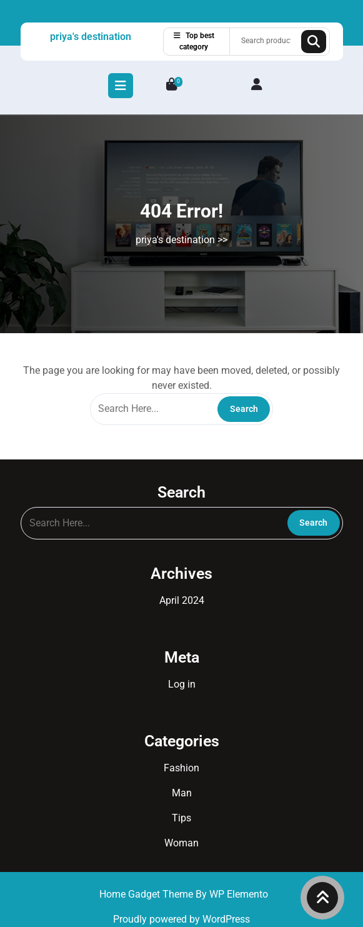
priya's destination (90, 37)
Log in (182, 684)
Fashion (181, 768)
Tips (181, 818)
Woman (181, 843)
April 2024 (181, 600)
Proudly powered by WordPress (181, 919)
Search (313, 41)
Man (182, 793)
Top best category (194, 41)
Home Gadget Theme (147, 894)
